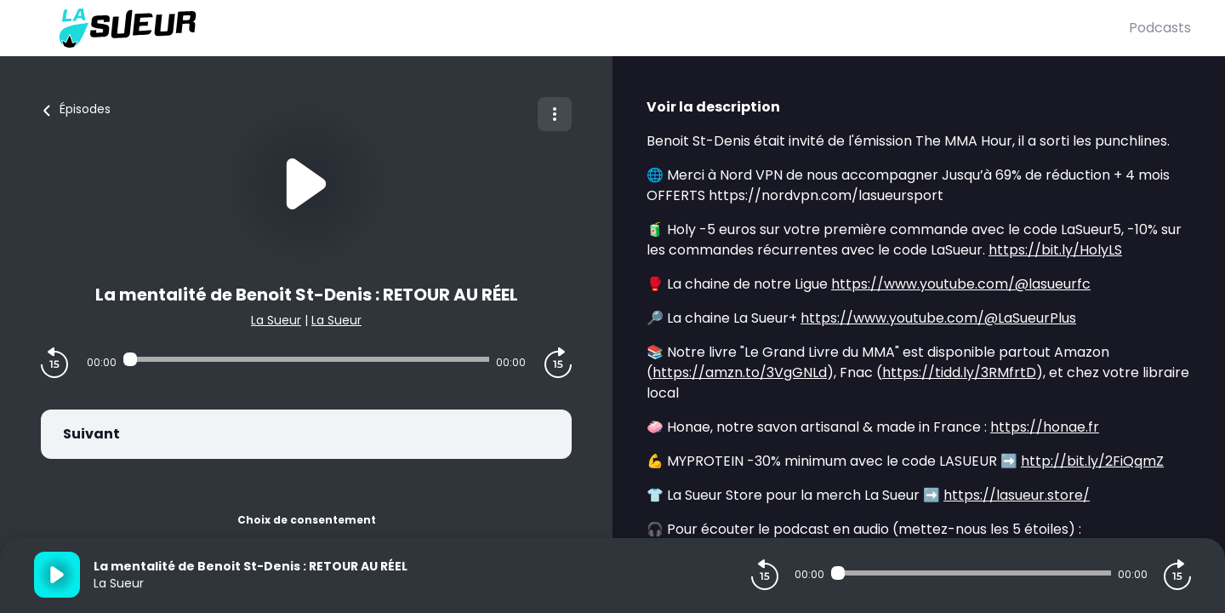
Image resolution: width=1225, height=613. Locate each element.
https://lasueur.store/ (1016, 495)
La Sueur (276, 320)
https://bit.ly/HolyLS (1055, 250)
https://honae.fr (1044, 427)
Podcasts (1160, 27)
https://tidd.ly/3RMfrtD (959, 372)
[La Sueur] (581, 28)
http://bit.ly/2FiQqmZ (1092, 461)
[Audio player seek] (305, 359)
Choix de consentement (306, 520)
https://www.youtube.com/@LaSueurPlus (938, 318)
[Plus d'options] (555, 114)
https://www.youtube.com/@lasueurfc (961, 284)
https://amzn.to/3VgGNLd (739, 372)
